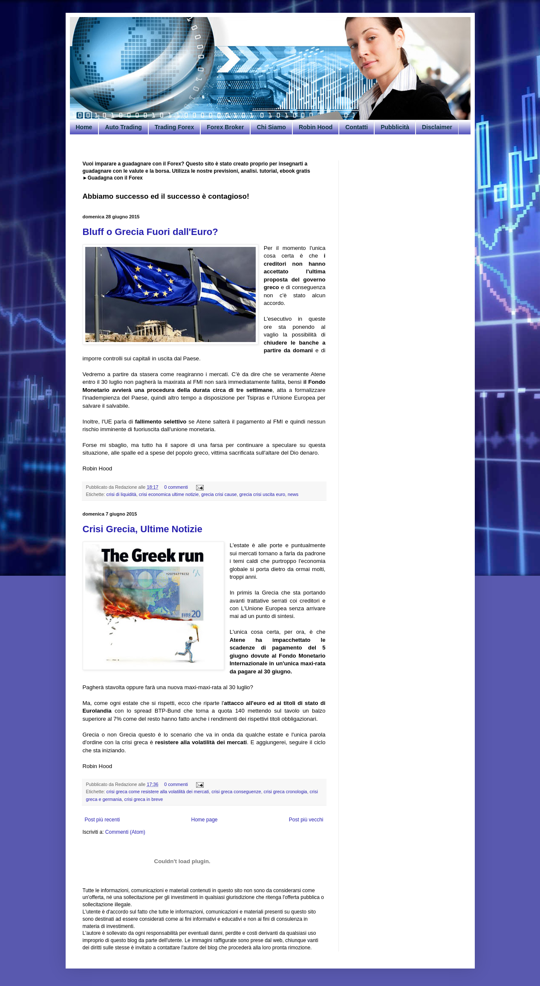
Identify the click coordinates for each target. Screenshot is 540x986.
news (293, 494)
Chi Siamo (271, 127)
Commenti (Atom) (125, 832)
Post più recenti (102, 820)
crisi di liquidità (121, 494)
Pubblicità (395, 127)
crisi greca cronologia (285, 791)
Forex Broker (225, 127)
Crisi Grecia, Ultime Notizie (142, 529)
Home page (204, 820)
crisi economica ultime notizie (169, 494)
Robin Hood (315, 127)
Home (84, 127)
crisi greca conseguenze (236, 791)
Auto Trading (123, 127)
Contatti (356, 127)
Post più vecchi (306, 820)
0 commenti (176, 487)
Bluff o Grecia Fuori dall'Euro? (150, 231)
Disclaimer (437, 127)
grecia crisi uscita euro (262, 494)
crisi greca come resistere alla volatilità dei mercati (158, 791)
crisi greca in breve (143, 799)
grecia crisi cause (219, 494)
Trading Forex (174, 127)
